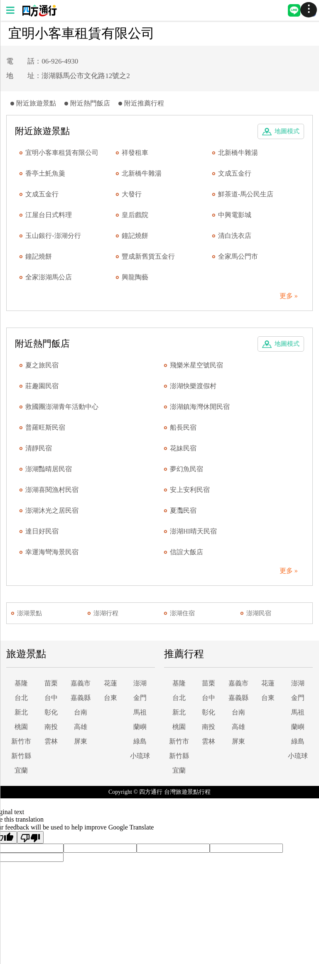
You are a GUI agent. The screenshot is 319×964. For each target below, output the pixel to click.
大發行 (132, 194)
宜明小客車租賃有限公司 (61, 152)
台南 (80, 712)
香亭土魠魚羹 (45, 173)
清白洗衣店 (234, 235)
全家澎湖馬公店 (48, 277)
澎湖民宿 (258, 613)
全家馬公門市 (238, 256)
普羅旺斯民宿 (45, 427)
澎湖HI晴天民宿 (193, 531)
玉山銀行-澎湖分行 (53, 235)
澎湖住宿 (182, 613)
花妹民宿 (183, 448)
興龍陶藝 (135, 277)
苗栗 (51, 683)
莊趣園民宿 (42, 385)
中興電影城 (234, 214)
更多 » (289, 295)
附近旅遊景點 (36, 103)
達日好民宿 (42, 531)
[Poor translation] (30, 837)
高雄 (80, 726)
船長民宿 (183, 427)
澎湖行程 (105, 613)
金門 (140, 697)
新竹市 (21, 741)
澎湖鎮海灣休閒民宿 (200, 406)
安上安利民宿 (190, 489)
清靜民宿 (38, 448)
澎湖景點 (29, 613)
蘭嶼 (140, 726)
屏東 (80, 741)
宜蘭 (21, 770)
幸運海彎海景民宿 (52, 551)
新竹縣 (21, 755)
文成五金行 (234, 173)
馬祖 (140, 712)
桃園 (21, 726)
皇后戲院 (135, 214)
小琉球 (140, 755)
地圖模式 (287, 131)
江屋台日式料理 (48, 214)
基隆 (21, 683)
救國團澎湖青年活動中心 (61, 406)
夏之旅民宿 (42, 365)
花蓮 (110, 683)
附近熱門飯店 (90, 103)
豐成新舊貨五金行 (148, 256)
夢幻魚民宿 (186, 468)
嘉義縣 (81, 697)
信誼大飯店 (186, 551)
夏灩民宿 (183, 510)
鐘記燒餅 (135, 235)
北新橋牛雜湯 (238, 152)
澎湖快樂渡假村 (193, 385)
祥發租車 (135, 152)
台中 (51, 697)
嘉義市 (81, 683)
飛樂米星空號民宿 (196, 365)
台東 (110, 697)
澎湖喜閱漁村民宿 (52, 489)
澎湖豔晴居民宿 (48, 468)
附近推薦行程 (144, 103)
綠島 (140, 741)
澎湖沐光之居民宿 (52, 510)
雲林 (51, 741)
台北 (21, 697)
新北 (21, 712)
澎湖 (140, 683)
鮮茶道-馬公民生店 (245, 194)
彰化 (51, 712)
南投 (51, 726)
